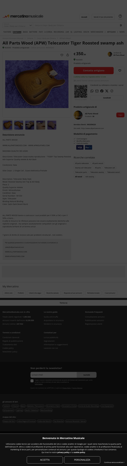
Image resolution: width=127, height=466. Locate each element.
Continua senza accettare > (114, 462)
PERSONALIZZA (82, 459)
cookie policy (79, 452)
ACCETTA (45, 459)
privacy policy (63, 452)
